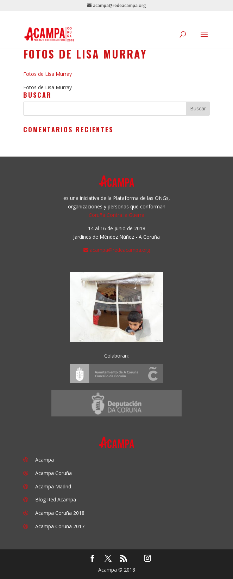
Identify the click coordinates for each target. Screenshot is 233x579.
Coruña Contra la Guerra (116, 215)
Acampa (44, 459)
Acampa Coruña (53, 473)
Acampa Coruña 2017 (59, 526)
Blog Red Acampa (55, 499)
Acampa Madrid (53, 486)
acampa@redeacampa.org (120, 249)
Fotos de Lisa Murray (47, 74)
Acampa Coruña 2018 (59, 513)
